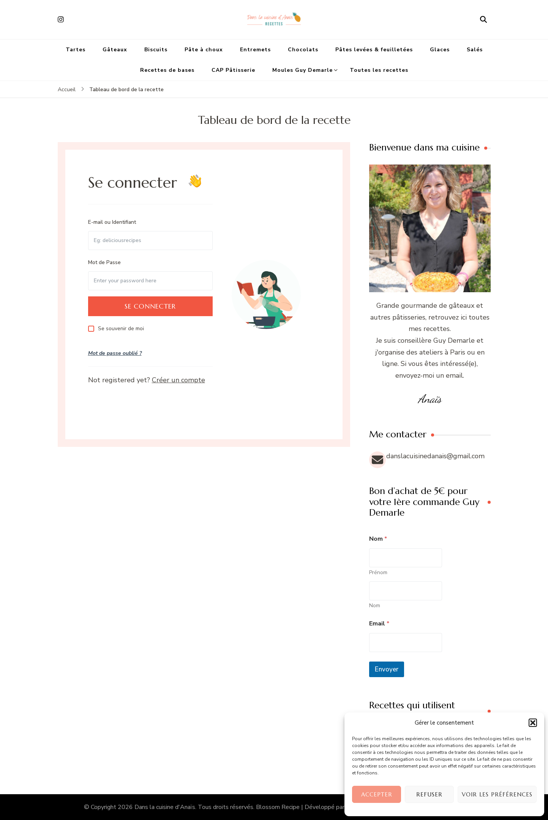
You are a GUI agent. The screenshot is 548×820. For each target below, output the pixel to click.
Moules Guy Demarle (302, 70)
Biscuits (155, 49)
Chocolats (303, 49)
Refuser (429, 794)
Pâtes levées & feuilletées (374, 49)
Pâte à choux (204, 49)
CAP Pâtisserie (233, 70)
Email (379, 623)
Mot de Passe (104, 262)
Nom (374, 605)
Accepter (376, 794)
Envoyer (386, 669)
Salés (475, 49)
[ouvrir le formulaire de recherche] (483, 19)
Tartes (75, 49)
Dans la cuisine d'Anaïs (164, 807)
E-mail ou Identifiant (112, 222)
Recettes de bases (167, 70)
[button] (533, 723)
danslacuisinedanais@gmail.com (435, 456)
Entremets (255, 49)
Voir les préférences (497, 794)
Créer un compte (178, 380)
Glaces (440, 49)
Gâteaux (115, 49)
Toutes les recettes (379, 70)
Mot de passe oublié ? (115, 353)
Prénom (378, 572)
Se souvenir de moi (121, 328)
